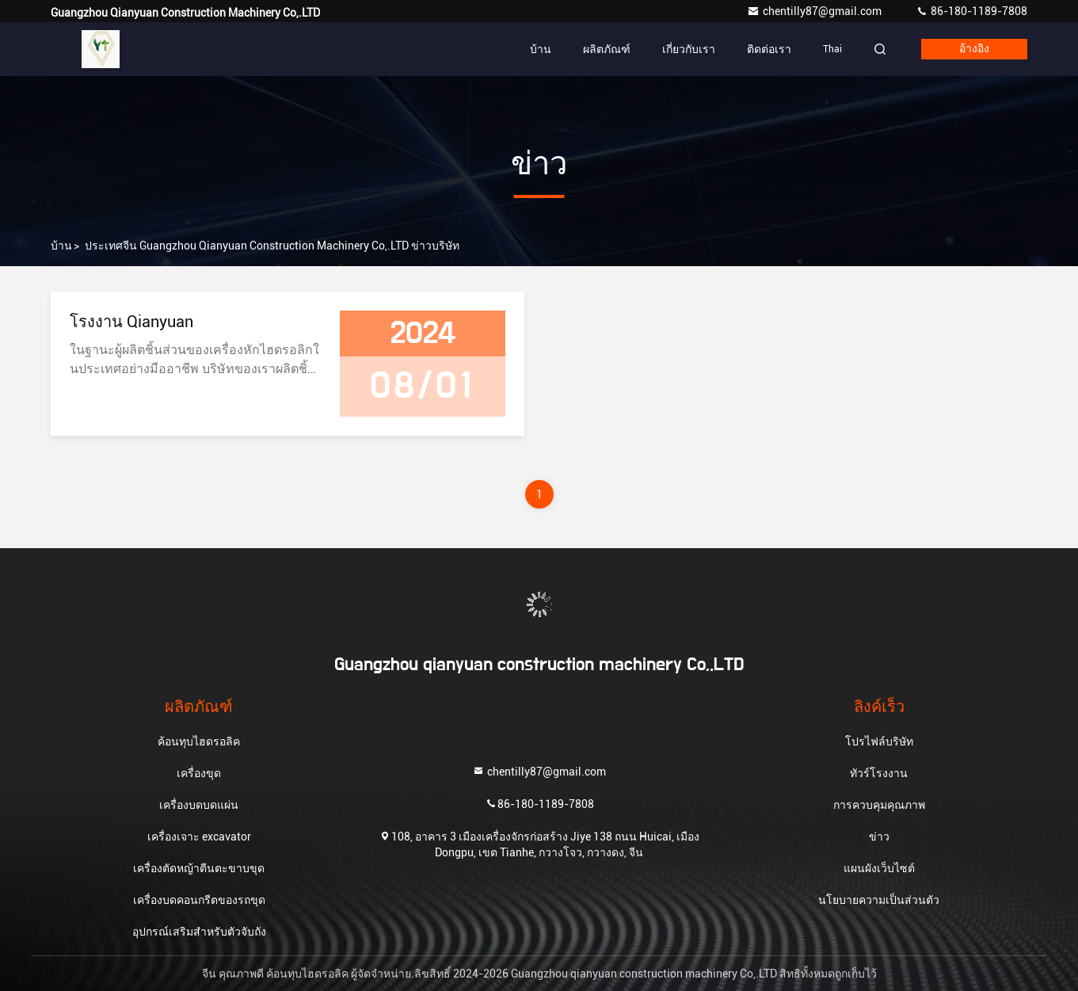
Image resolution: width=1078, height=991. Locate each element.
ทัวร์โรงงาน (879, 773)
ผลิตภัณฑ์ (606, 49)
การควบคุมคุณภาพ (879, 805)
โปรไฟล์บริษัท (879, 741)
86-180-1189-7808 (971, 11)
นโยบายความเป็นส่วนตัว (878, 900)
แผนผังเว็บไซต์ (879, 868)
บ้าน (540, 49)
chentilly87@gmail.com (815, 11)
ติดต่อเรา (769, 49)
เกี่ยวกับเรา (688, 49)
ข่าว (879, 836)
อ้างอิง (974, 49)
